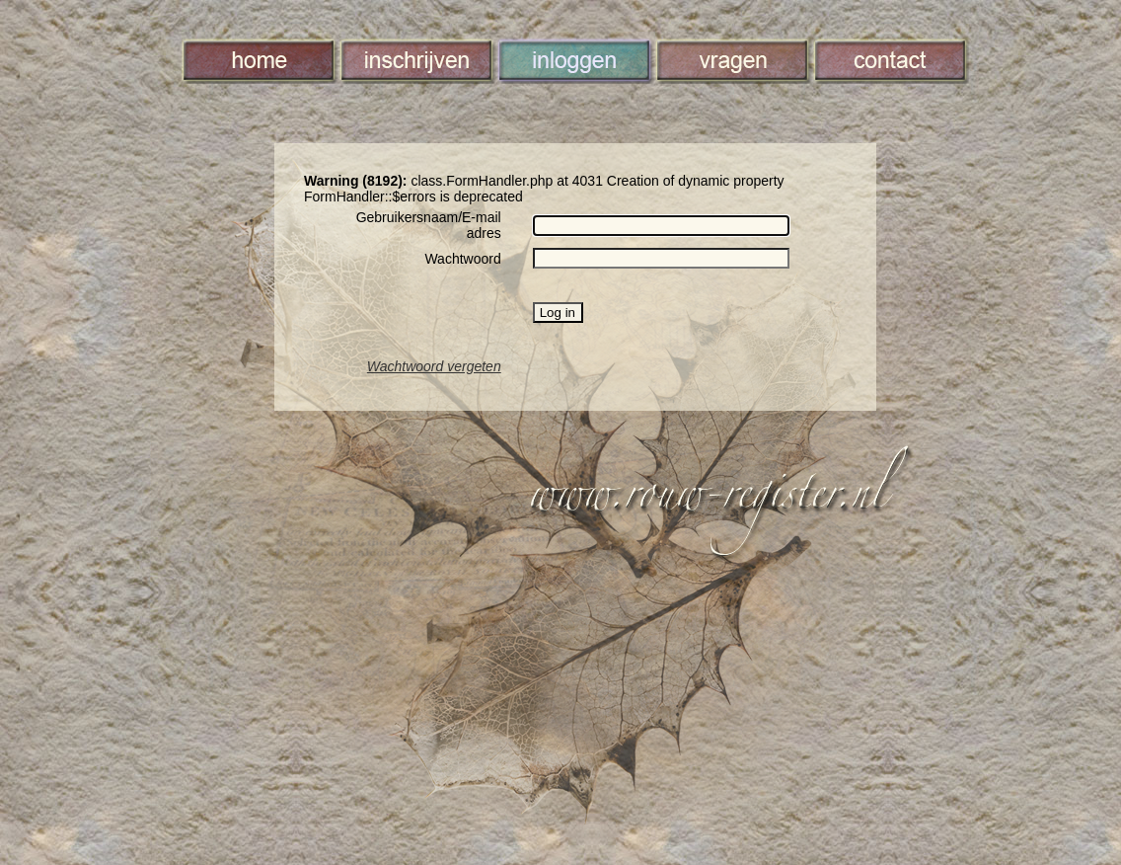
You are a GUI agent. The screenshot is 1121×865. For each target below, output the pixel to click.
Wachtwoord (462, 259)
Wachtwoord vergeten (434, 366)
